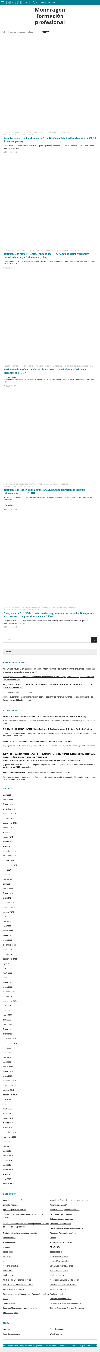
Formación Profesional (59, 1257)
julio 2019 (7, 1099)
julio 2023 (7, 917)
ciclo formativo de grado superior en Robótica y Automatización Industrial (50, 621)
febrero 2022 (8, 982)
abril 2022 (7, 978)
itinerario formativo (10, 1266)
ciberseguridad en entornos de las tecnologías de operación (23, 1216)
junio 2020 (7, 1052)
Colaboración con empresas (61, 1219)
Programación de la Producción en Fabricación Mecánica (26, 1294)
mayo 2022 (7, 973)
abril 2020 (7, 1062)
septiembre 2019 (10, 1095)
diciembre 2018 (9, 1132)
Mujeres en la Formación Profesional (18, 1285)
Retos (37, 610)
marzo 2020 (8, 1067)
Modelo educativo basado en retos (17, 1280)
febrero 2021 (8, 1029)
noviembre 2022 (9, 950)
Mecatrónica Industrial (59, 1271)
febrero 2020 (8, 1071)
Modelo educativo (57, 1275)
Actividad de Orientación (13, 1200)
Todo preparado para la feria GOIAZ (17, 692)
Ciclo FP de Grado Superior (32, 132)
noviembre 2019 (9, 1085)
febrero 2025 (8, 842)
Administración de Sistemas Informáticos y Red (23, 484)
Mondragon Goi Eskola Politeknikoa (18, 135)
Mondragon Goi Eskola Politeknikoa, (70, 261)
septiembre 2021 (10, 1001)
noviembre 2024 (9, 856)
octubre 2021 (8, 996)
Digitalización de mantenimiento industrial (67, 1228)
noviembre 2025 (9, 814)
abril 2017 (7, 1165)
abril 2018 (7, 1151)
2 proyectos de (9, 621)
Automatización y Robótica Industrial (19, 250)
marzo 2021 (8, 1024)
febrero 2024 (8, 893)
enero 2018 (7, 1160)
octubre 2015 (8, 1184)
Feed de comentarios (11, 1334)
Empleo (53, 1238)
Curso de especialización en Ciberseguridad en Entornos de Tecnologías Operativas (26, 1225)
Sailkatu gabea (9, 1303)
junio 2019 (7, 1104)
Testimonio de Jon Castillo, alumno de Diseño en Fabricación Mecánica (65, 729)
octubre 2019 (8, 1090)
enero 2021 (7, 1034)
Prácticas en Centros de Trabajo (63, 1285)
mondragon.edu (42, 3)
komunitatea (53, 3)
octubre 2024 (8, 860)
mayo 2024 (7, 879)
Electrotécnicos (9, 1238)
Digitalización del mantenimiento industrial (20, 1233)
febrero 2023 (8, 935)
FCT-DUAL (58, 366)
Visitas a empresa (10, 1313)
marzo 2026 (8, 800)
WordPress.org (56, 1334)
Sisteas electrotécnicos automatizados (65, 1303)
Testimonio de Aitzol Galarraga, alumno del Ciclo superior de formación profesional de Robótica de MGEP (42, 760)
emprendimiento (9, 1242)
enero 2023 (7, 940)
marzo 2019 (8, 1118)
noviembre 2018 (9, 1137)
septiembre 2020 (10, 1043)
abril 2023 (7, 926)
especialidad (8, 1252)
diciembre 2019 (9, 1081)
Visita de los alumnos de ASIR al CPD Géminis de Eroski (49, 773)
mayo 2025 (7, 828)
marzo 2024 (8, 889)
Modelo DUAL (8, 1275)
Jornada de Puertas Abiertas (61, 1266)
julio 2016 (7, 1179)
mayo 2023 (7, 921)
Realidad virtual (56, 1294)
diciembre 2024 (9, 851)
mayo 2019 (7, 1109)
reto (11, 148)
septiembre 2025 (10, 823)
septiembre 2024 (10, 865)
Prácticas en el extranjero (13, 1289)
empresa (6, 1247)
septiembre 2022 (10, 959)
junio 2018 (7, 1142)
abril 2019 (7, 1113)
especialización (56, 1252)
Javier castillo (9, 741)
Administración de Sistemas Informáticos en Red (51, 497)
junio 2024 (7, 875)
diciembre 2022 (9, 945)
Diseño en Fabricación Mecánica (58, 132)
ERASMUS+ (55, 1247)
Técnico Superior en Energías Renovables (67, 1308)
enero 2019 (7, 1127)
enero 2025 (7, 846)
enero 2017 (7, 1174)
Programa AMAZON (58, 1289)
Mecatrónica (8, 1271)
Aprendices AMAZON (58, 1205)
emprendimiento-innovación (61, 1242)
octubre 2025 (8, 818)
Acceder (6, 1329)
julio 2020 (7, 1048)
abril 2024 (7, 884)
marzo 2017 (8, 1170)
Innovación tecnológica (59, 1261)
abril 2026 (7, 795)
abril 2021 (7, 1020)
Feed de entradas (57, 1329)
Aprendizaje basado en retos (14, 1210)
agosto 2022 (8, 964)
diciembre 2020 (9, 1038)
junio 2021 (7, 1010)
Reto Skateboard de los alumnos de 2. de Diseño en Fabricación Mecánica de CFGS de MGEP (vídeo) (48, 717)
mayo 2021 (7, 1015)
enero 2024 (7, 898)
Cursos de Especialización (60, 1224)
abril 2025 (7, 832)
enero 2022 (7, 987)
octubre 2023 (8, 912)
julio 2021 (7, 1006)
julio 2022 (7, 968)
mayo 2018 (7, 1146)
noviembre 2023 (9, 907)
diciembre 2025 (9, 809)
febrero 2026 (8, 804)
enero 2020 (7, 1076)
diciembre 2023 (9, 903)
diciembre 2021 (9, 992)
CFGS (56, 379)
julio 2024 (7, 870)
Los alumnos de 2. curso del (14, 146)
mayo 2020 (7, 1057)
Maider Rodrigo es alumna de (15, 261)
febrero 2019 (8, 1123)
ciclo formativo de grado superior (37, 146)
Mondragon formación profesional (50, 15)
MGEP (82, 146)
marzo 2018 (8, 1156)
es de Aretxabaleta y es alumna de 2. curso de (29, 379)
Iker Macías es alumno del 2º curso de (18, 497)
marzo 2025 (8, 837)
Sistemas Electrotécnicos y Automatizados (20, 1308)
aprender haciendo (11, 132)
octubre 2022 (8, 954)
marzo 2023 (8, 931)
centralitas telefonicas (14, 773)
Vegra (5, 716)
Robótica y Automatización (60, 1299)
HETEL (6, 1261)
